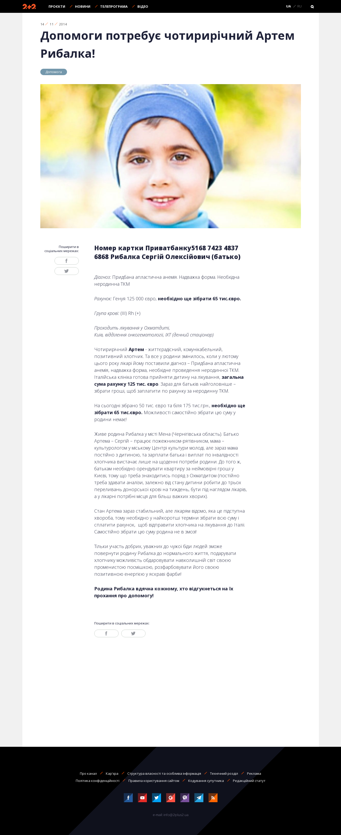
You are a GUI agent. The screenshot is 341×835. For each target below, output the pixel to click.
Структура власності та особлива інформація (164, 773)
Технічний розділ (224, 773)
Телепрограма (114, 6)
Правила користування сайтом (153, 780)
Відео (142, 6)
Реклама (254, 773)
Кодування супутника (206, 780)
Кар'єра (112, 773)
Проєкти (57, 6)
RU (299, 6)
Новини (82, 6)
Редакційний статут (249, 780)
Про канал (88, 773)
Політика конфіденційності (97, 780)
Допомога (53, 71)
